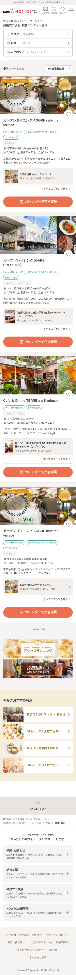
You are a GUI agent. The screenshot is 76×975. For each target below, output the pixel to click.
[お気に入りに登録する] (68, 114)
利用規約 (24, 934)
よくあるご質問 (37, 957)
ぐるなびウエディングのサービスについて (38, 949)
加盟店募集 (62, 942)
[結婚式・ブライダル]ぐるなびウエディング (26, 818)
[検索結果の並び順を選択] (59, 68)
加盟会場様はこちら (41, 942)
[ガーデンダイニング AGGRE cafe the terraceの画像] (38, 95)
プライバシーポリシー (58, 934)
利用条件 (37, 934)
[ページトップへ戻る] (38, 806)
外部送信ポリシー (17, 942)
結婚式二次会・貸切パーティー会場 (22, 823)
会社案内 (11, 934)
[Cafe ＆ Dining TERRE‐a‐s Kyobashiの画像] (38, 375)
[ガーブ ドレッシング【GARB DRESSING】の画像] (38, 235)
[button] (38, 854)
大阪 (47, 823)
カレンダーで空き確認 (38, 201)
